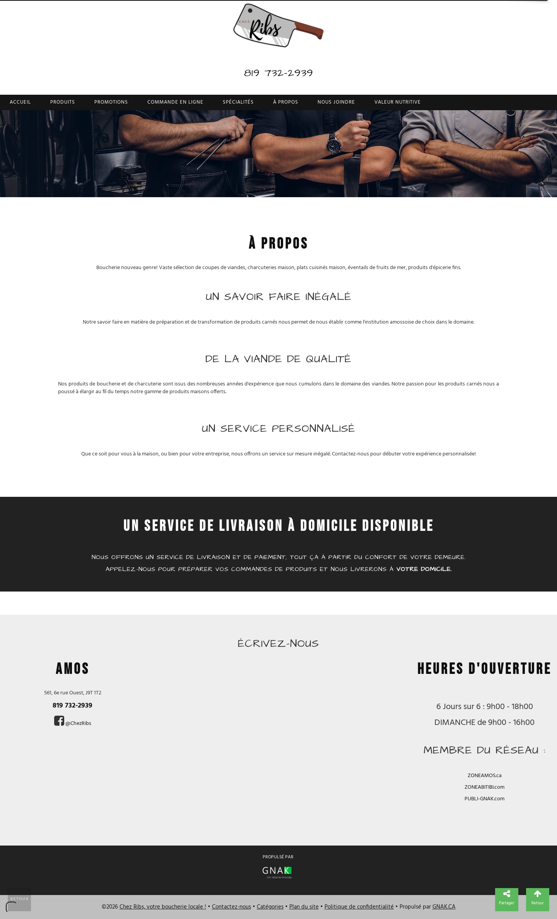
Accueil (20, 102)
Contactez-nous (231, 907)
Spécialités (238, 102)
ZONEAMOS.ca (485, 775)
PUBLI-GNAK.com (484, 799)
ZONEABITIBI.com (484, 787)
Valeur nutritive (397, 102)
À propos (285, 102)
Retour (19, 899)
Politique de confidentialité (359, 907)
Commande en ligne (175, 102)
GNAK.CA (444, 907)
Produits (62, 102)
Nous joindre (336, 102)
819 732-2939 (278, 72)
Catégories (270, 907)
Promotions (111, 102)
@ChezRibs (78, 723)
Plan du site (304, 907)
